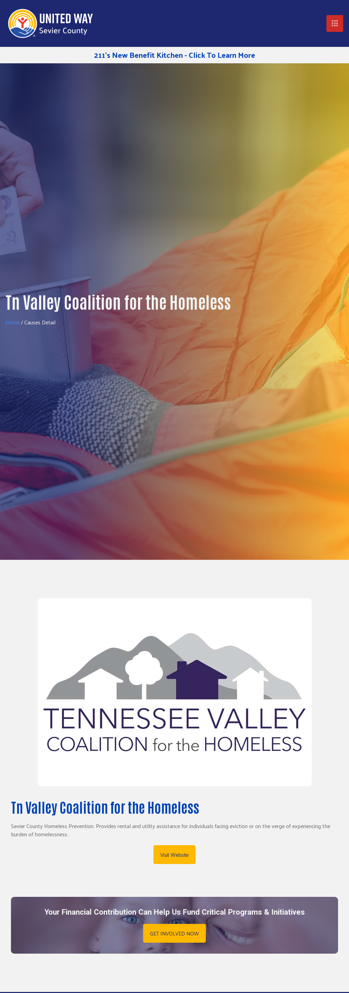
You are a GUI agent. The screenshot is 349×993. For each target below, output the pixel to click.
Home (12, 322)
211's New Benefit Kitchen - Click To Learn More (174, 55)
